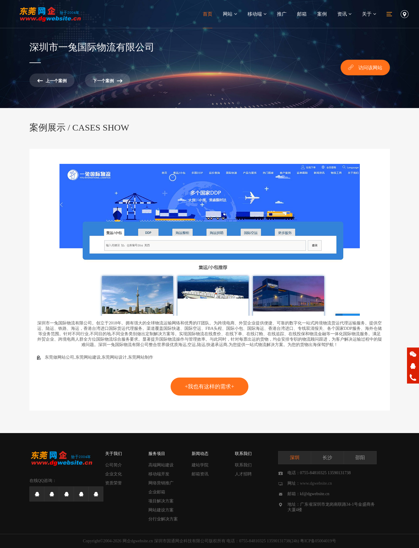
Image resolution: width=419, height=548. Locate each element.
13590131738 (278, 541)
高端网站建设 (161, 465)
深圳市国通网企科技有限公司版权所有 (190, 541)
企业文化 (113, 474)
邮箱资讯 (200, 474)
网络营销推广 (161, 483)
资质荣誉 (113, 483)
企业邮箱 (156, 492)
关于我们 (113, 453)
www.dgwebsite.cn (316, 483)
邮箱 (302, 14)
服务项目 (156, 453)
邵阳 (360, 457)
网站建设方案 (161, 510)
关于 (369, 14)
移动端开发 (158, 474)
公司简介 (113, 465)
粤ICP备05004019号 (318, 541)
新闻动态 (200, 453)
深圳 (294, 457)
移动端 (256, 14)
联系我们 (243, 453)
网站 (230, 14)
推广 (282, 14)
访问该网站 (365, 67)
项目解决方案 (161, 501)
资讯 (344, 14)
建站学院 (200, 465)
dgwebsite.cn (142, 541)
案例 (322, 14)
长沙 (327, 457)
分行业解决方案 (163, 519)
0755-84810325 (252, 541)
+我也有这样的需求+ (209, 387)
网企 (127, 541)
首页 (207, 14)
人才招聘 (243, 474)
